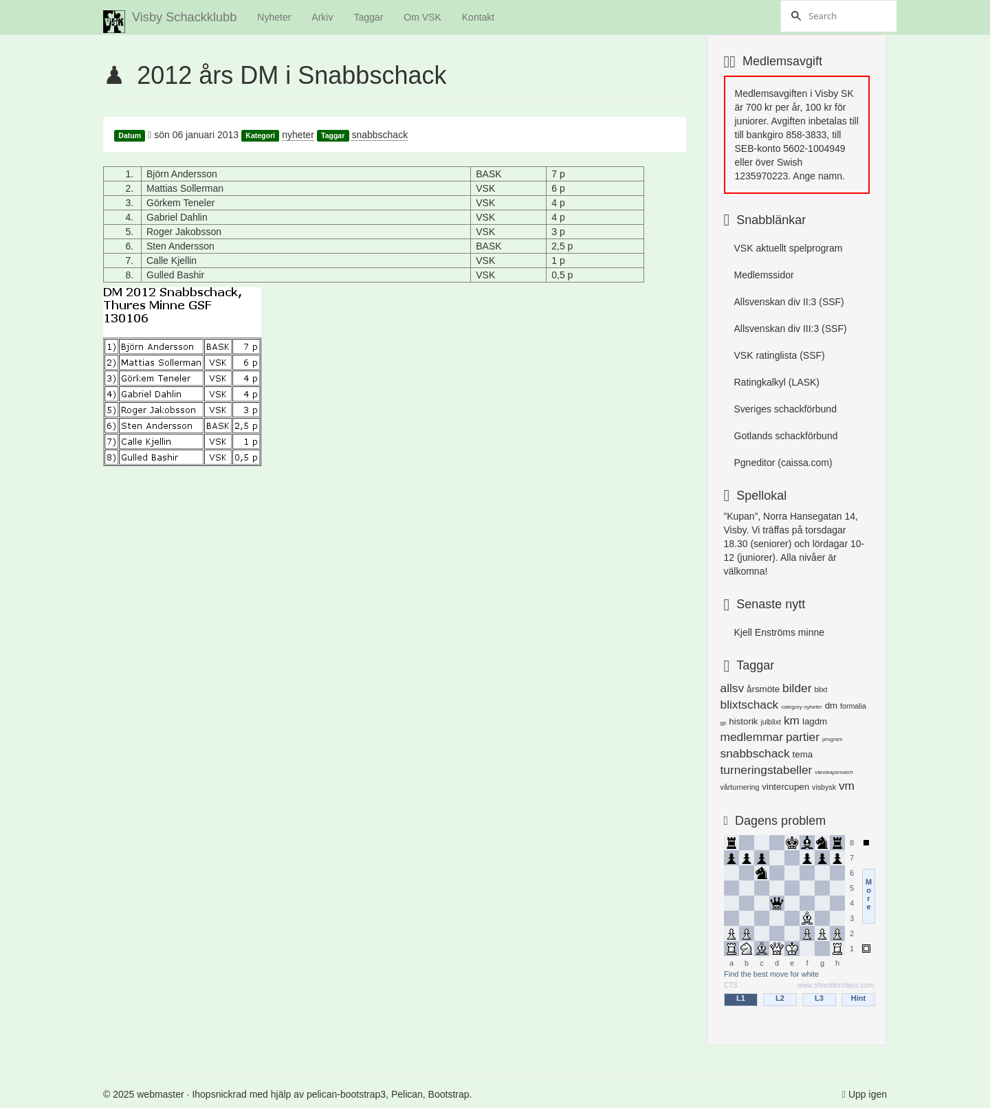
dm (831, 705)
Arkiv (322, 17)
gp (723, 723)
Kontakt (478, 17)
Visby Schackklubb (169, 21)
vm (847, 786)
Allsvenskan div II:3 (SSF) (789, 301)
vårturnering (740, 787)
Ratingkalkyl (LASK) (777, 382)
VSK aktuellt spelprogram (788, 248)
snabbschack (379, 134)
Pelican (407, 1094)
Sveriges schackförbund (785, 408)
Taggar (368, 17)
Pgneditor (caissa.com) (783, 462)
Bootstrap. (450, 1094)
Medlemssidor (764, 274)
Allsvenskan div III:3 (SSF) (790, 328)
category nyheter (801, 707)
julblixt (770, 722)
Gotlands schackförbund (786, 435)
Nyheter (274, 17)
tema (803, 754)
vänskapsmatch (834, 772)
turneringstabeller (766, 770)
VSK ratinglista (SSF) (779, 355)
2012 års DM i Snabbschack (291, 75)
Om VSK (422, 17)
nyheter (298, 134)
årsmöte (763, 689)
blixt (820, 689)
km (792, 720)
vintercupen (785, 787)
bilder (796, 688)
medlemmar (751, 737)
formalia (853, 706)
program (832, 739)
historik (743, 721)
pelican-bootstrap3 (346, 1094)
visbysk (824, 787)
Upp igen (867, 1094)
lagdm (814, 721)
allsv (732, 688)
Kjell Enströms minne (779, 632)
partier (803, 737)
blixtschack (749, 704)
